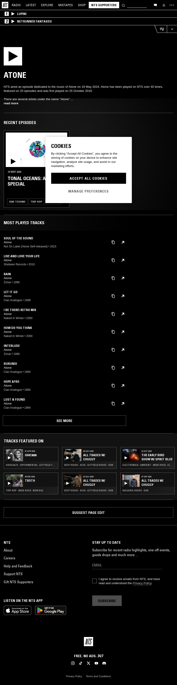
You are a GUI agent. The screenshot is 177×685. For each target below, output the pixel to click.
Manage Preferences (88, 191)
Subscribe (107, 600)
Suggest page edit (88, 512)
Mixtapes (65, 5)
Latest (31, 5)
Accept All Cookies (88, 178)
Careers (9, 558)
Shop (82, 5)
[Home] (5, 5)
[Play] (16, 57)
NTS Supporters (104, 5)
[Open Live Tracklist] (160, 29)
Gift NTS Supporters (18, 582)
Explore (47, 5)
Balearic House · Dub (135, 490)
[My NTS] (164, 5)
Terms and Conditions (98, 676)
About (8, 550)
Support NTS (13, 574)
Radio (16, 5)
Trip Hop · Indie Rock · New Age (24, 490)
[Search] (123, 5)
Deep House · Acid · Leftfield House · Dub (88, 465)
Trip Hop (36, 201)
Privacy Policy (142, 583)
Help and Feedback (18, 566)
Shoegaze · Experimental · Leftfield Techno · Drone (31, 465)
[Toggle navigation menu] (171, 5)
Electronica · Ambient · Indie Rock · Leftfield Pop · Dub (147, 465)
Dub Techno (17, 201)
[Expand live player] (172, 29)
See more (64, 420)
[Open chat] (155, 5)
